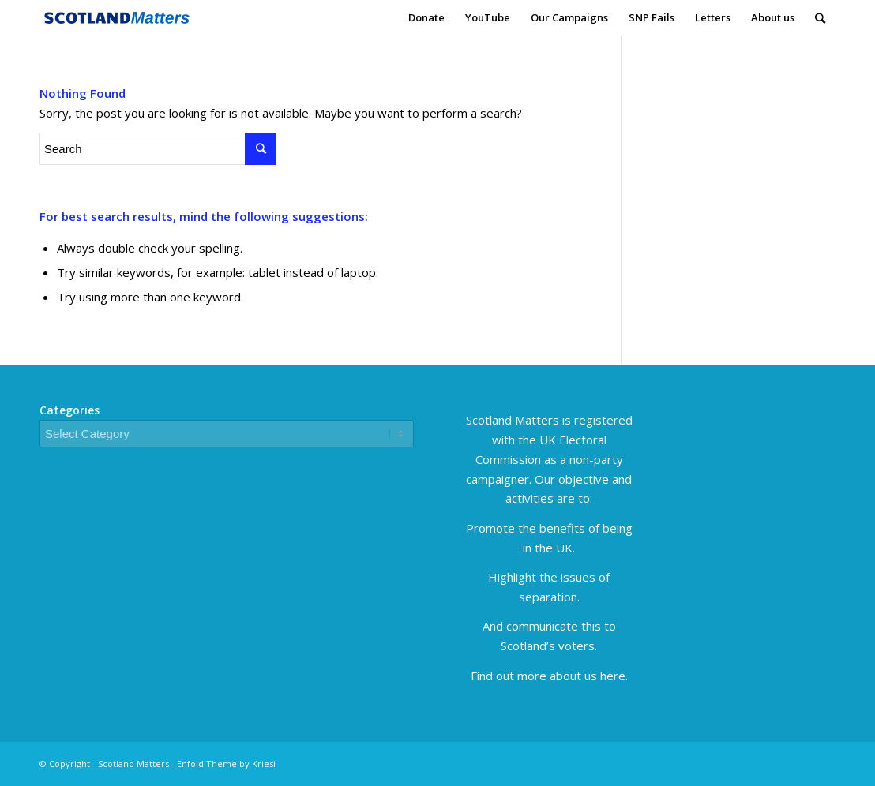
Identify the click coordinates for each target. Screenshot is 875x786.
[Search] (820, 18)
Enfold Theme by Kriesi (226, 763)
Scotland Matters (133, 763)
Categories (69, 409)
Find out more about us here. (549, 675)
